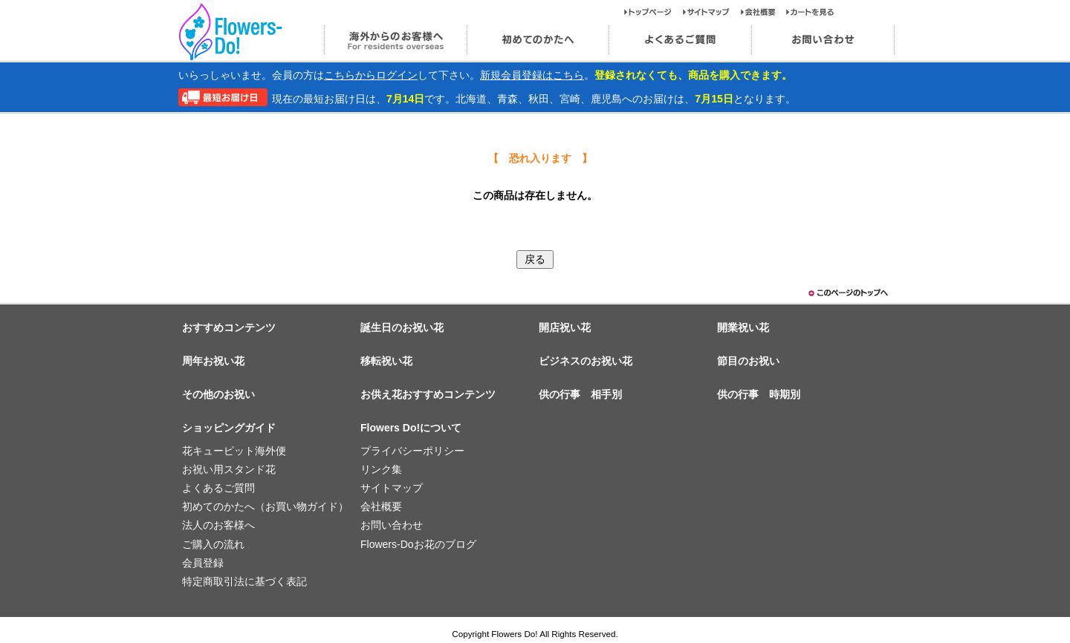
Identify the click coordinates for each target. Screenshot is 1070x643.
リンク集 (381, 469)
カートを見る (810, 12)
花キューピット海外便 (234, 451)
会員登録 (203, 563)
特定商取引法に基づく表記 (244, 581)
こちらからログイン (371, 75)
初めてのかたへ (537, 40)
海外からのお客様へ (395, 40)
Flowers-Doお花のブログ (418, 544)
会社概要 (763, 12)
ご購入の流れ (213, 544)
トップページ (653, 12)
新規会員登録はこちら (532, 75)
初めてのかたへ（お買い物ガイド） (265, 506)
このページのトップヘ (847, 293)
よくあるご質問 (680, 40)
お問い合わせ (823, 40)
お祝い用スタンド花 (229, 469)
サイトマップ (712, 12)
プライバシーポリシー (412, 451)
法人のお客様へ (218, 525)
